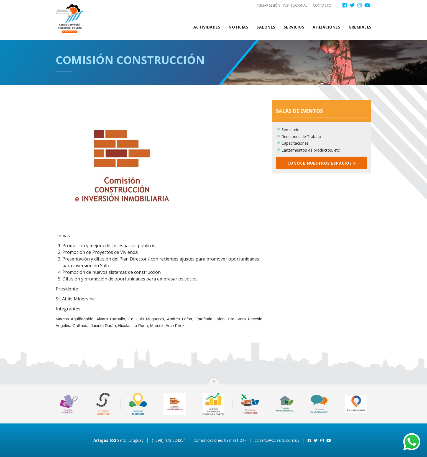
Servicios (294, 27)
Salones (266, 27)
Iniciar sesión (268, 5)
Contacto (322, 5)
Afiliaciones (326, 27)
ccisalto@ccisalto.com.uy (277, 440)
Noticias (238, 27)
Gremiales (360, 27)
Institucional (295, 5)
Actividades (207, 27)
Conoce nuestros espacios (321, 165)
